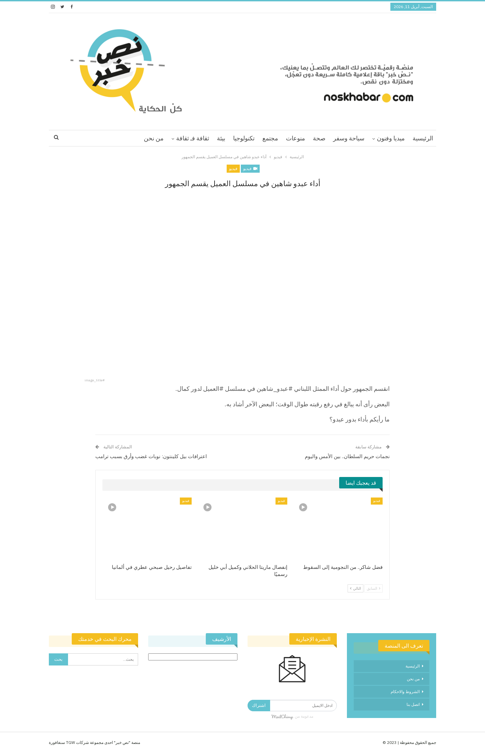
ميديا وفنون (391, 138)
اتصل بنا (413, 704)
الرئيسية (423, 138)
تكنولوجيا (244, 138)
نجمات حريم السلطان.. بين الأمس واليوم (347, 456)
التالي (355, 588)
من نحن (154, 138)
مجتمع (270, 138)
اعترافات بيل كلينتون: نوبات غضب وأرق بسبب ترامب (151, 456)
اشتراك (259, 705)
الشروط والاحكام (405, 691)
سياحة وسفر (348, 138)
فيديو (250, 168)
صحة (319, 138)
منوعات (295, 138)
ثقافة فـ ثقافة (192, 138)
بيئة (221, 138)
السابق (373, 588)
